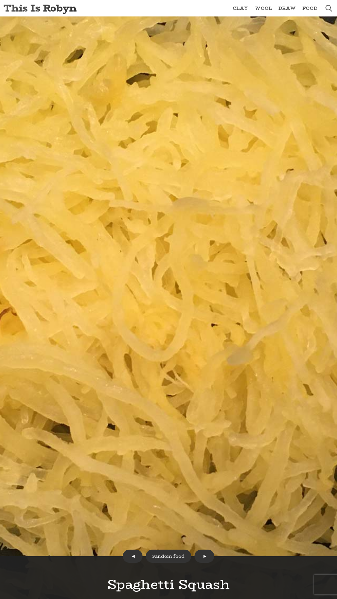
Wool (263, 8)
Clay (240, 8)
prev (133, 556)
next (204, 556)
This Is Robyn (40, 8)
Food (309, 8)
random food (168, 556)
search (329, 8)
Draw (287, 8)
